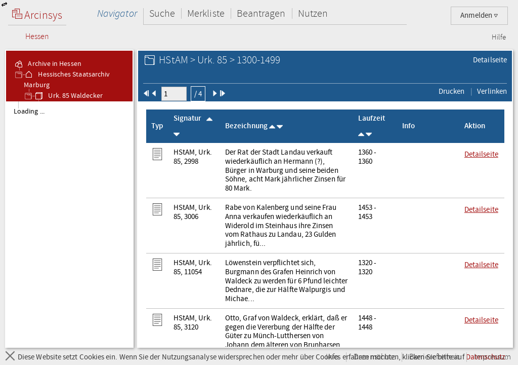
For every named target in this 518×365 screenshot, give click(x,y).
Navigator (117, 13)
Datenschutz (374, 357)
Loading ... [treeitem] (29, 111)
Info (332, 357)
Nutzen (313, 13)
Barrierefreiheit (434, 357)
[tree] (69, 224)
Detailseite (490, 60)
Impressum (492, 357)
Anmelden (479, 15)
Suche (162, 13)
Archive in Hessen (47, 63)
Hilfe (499, 37)
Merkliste (206, 13)
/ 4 (198, 94)
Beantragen (261, 13)
